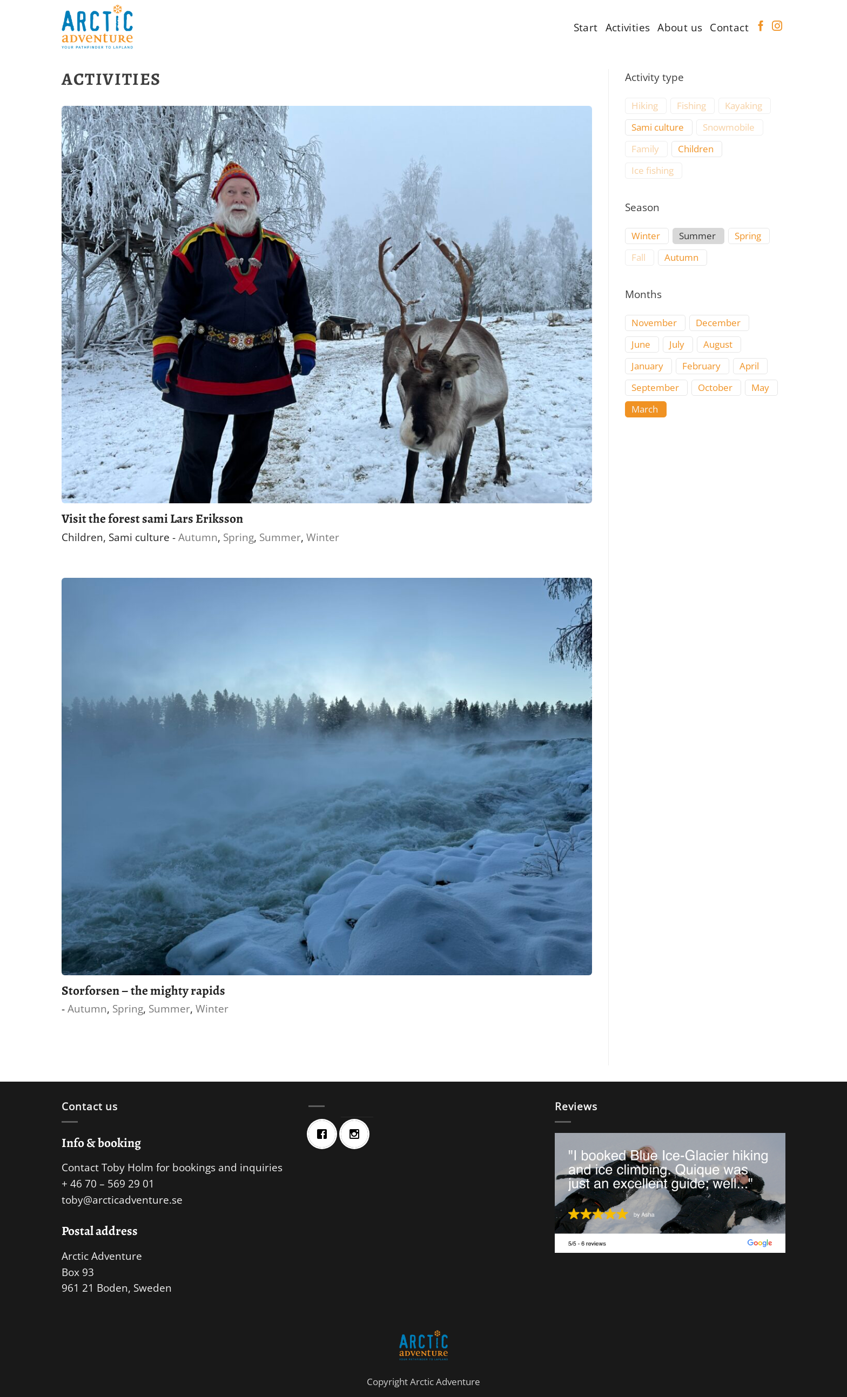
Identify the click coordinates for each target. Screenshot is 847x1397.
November (654, 323)
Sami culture (139, 537)
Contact (729, 27)
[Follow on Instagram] (777, 26)
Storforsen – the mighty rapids (143, 990)
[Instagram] (357, 1134)
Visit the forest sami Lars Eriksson (152, 518)
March (644, 409)
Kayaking (743, 106)
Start (586, 27)
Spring (238, 537)
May (760, 388)
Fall (638, 258)
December (718, 323)
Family (645, 149)
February (701, 366)
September (655, 388)
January (647, 366)
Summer (280, 537)
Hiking (644, 106)
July (676, 344)
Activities (628, 27)
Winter (322, 537)
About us (679, 27)
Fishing (691, 106)
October (715, 388)
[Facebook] (324, 1134)
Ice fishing (652, 171)
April (749, 366)
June (640, 344)
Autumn (198, 537)
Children (82, 537)
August (717, 344)
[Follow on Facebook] (761, 26)
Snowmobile (729, 127)
